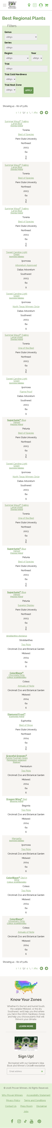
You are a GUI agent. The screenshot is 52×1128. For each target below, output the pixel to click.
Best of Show (26, 725)
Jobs (26, 1111)
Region (8, 53)
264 (36, 112)
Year (33, 53)
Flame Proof (26, 391)
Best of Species (26, 134)
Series (8, 42)
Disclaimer (41, 1106)
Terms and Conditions (35, 1100)
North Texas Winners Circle (26, 306)
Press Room (26, 1106)
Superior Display (26, 605)
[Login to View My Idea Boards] (35, 3)
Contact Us (10, 1106)
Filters (11, 26)
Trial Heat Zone (13, 85)
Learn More (26, 1026)
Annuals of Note (26, 686)
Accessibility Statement (38, 1095)
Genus (8, 32)
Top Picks (26, 644)
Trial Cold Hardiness (15, 74)
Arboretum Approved (26, 265)
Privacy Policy (13, 1100)
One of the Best (26, 348)
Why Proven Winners (12, 1095)
